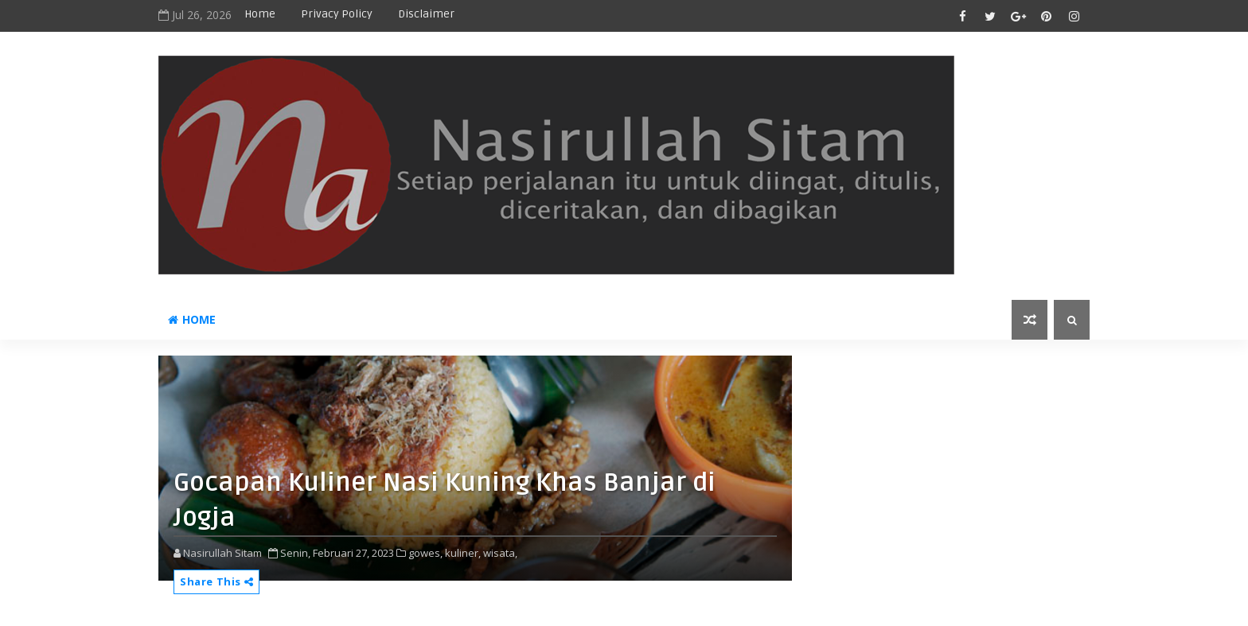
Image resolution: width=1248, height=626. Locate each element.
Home (259, 14)
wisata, (500, 553)
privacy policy (336, 14)
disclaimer (426, 14)
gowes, (425, 553)
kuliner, (463, 553)
